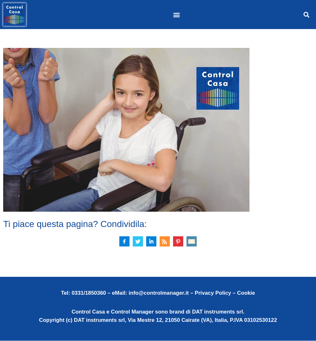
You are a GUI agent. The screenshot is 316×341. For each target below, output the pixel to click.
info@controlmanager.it (159, 293)
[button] (176, 14)
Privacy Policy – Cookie (225, 293)
